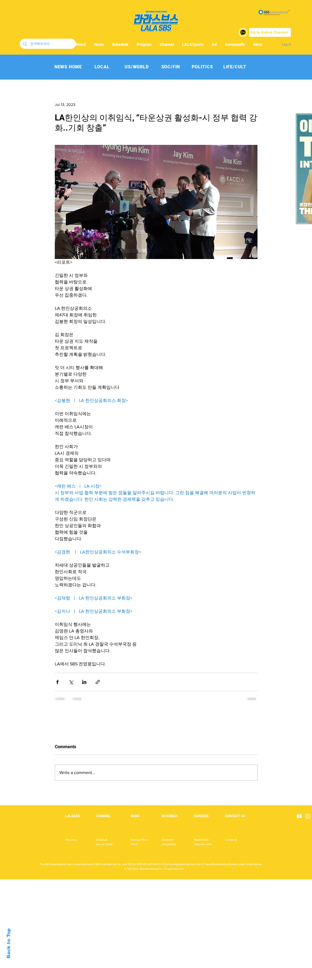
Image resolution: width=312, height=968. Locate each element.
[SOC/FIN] (171, 67)
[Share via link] (97, 682)
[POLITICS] (202, 67)
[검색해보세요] (47, 44)
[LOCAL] (102, 67)
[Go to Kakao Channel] (270, 32)
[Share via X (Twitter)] (70, 682)
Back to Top (8, 943)
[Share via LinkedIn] (84, 682)
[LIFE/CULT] (235, 67)
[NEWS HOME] (68, 67)
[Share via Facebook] (57, 682)
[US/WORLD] (137, 67)
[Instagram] (308, 816)
